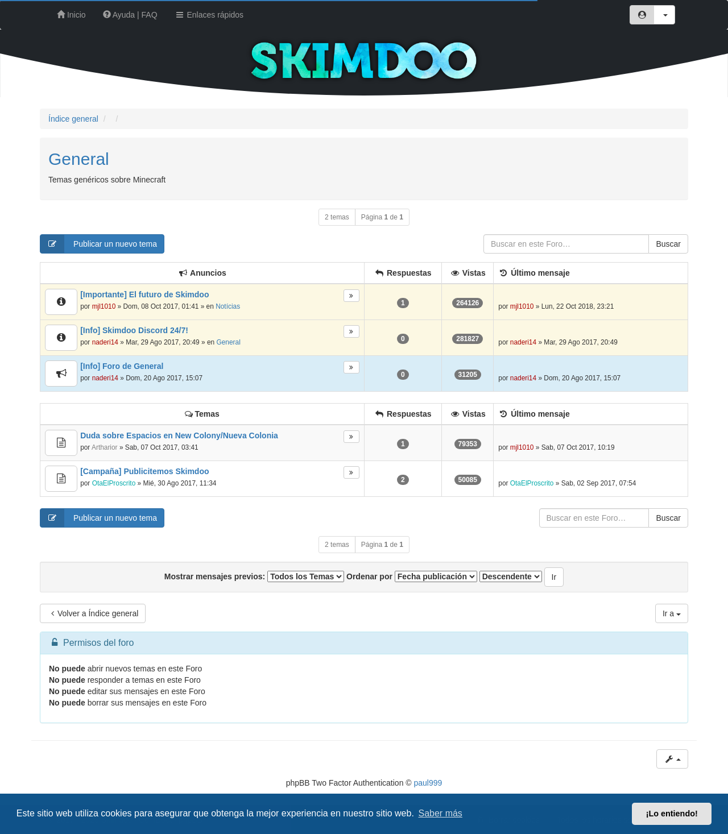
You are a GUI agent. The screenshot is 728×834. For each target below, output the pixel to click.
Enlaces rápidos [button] (209, 14)
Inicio (71, 14)
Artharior (105, 447)
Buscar (668, 243)
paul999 (428, 782)
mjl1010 (104, 306)
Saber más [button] (440, 813)
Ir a (672, 613)
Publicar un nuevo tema (98, 244)
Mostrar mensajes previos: (254, 576)
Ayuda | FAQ (130, 14)
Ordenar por (411, 576)
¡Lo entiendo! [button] (672, 813)
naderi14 (105, 342)
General (78, 159)
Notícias (228, 306)
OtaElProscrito (114, 483)
